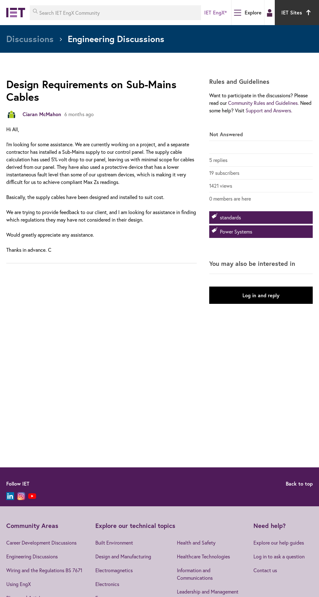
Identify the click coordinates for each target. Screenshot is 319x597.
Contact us (265, 570)
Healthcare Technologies (203, 556)
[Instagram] (21, 496)
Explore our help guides (278, 542)
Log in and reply (260, 295)
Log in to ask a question (279, 556)
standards (230, 217)
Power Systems (236, 231)
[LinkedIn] (10, 496)
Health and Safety (196, 542)
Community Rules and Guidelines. (263, 103)
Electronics (107, 584)
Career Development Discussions (41, 542)
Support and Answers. (269, 110)
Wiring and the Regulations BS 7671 (44, 570)
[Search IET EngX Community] (115, 12)
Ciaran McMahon (42, 114)
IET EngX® (215, 12)
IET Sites (296, 12)
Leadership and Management (207, 591)
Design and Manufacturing (123, 556)
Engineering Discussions (32, 556)
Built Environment (114, 542)
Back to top (299, 483)
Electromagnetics (114, 570)
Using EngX (18, 584)
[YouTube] (32, 496)
